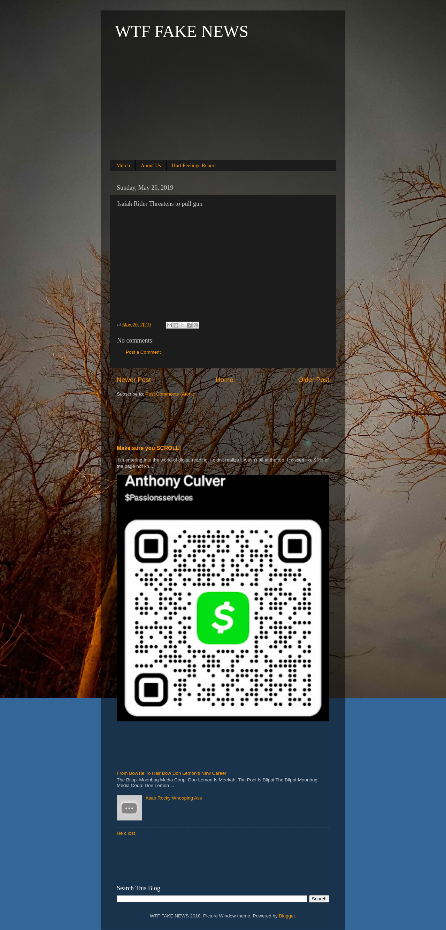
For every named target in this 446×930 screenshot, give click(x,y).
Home (224, 379)
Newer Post (134, 379)
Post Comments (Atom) (170, 394)
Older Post (313, 379)
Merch (123, 165)
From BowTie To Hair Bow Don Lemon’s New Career (171, 773)
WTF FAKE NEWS (181, 31)
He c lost (126, 833)
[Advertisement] (223, 109)
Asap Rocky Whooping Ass (173, 798)
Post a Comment (143, 352)
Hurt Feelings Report (194, 165)
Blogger (287, 915)
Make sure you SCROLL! (149, 448)
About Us (151, 165)
